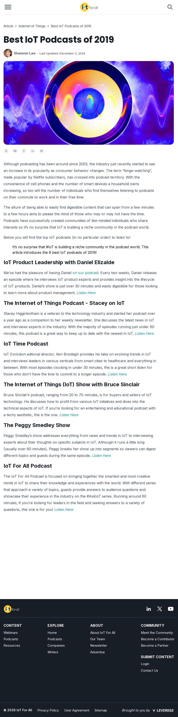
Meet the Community (157, 632)
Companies (56, 645)
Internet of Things (32, 26)
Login (145, 664)
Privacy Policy (48, 710)
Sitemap (101, 710)
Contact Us (149, 670)
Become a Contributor (157, 639)
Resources (12, 645)
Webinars (11, 632)
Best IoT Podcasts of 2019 (71, 26)
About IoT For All (102, 632)
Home (52, 632)
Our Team (97, 639)
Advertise (97, 652)
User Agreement (76, 710)
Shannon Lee (25, 53)
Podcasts (11, 639)
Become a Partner (154, 645)
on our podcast (85, 273)
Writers (53, 652)
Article (8, 26)
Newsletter (98, 645)
